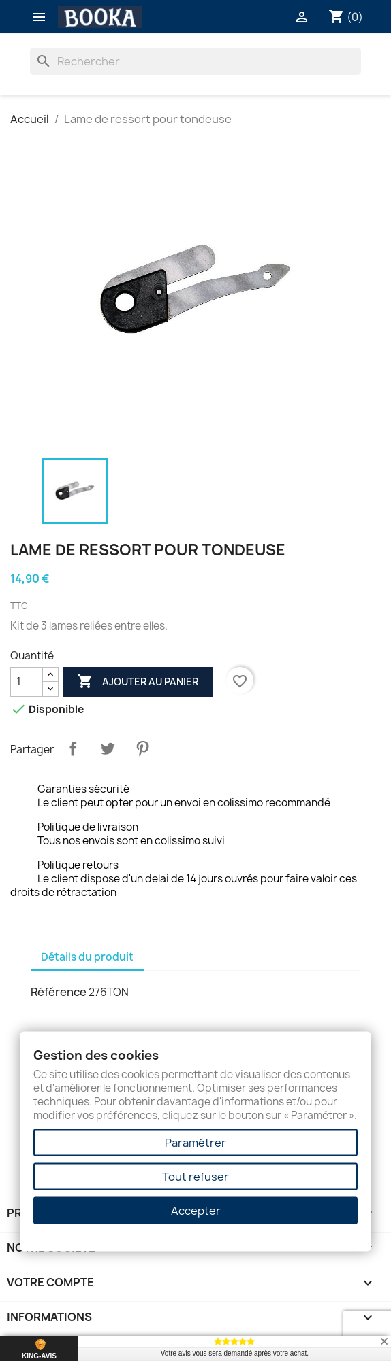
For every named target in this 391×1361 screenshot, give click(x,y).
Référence (59, 992)
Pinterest (142, 748)
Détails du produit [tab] (87, 957)
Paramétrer (195, 1142)
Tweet (107, 748)
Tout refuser (195, 1176)
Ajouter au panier (137, 682)
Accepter (196, 1210)
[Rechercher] (196, 61)
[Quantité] (26, 682)
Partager (73, 748)
